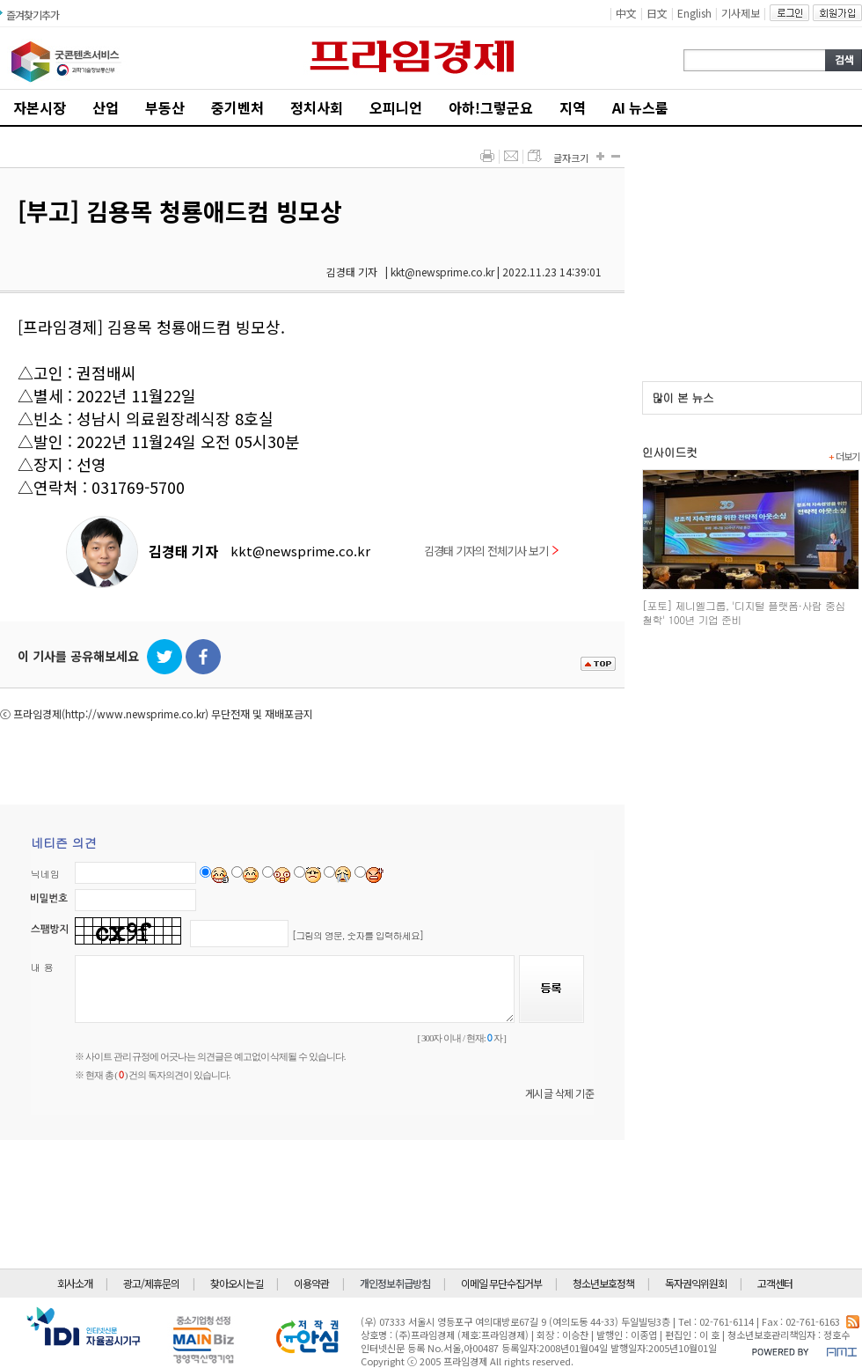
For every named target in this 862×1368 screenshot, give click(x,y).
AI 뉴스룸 (640, 107)
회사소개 (74, 1283)
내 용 (42, 967)
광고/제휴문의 (151, 1283)
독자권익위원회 (696, 1283)
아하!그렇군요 (491, 107)
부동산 (165, 107)
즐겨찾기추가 (32, 14)
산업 (105, 107)
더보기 (844, 456)
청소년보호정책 (603, 1283)
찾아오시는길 (236, 1283)
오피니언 (395, 107)
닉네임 (45, 873)
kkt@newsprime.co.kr (300, 550)
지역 (572, 107)
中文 (626, 12)
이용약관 (311, 1283)
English (694, 12)
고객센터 (775, 1283)
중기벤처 (237, 107)
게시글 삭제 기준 (560, 1092)
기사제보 (740, 12)
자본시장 (39, 107)
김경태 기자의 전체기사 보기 (491, 550)
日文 (657, 12)
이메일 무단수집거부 (501, 1283)
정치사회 (316, 107)
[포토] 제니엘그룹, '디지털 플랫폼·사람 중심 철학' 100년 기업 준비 (743, 612)
